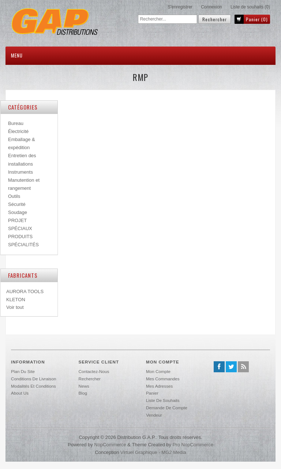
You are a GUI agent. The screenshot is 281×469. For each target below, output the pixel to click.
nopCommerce (110, 444)
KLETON (15, 299)
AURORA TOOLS (25, 291)
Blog (83, 393)
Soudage (17, 212)
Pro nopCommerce (193, 444)
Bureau (15, 123)
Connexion (211, 7)
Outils (14, 196)
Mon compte (158, 371)
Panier (152, 393)
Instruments (20, 172)
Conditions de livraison (33, 378)
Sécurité (17, 204)
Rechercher (90, 378)
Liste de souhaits (163, 400)
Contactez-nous (94, 371)
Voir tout (15, 307)
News (84, 386)
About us (20, 393)
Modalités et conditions (33, 386)
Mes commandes (163, 378)
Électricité (18, 131)
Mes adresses (159, 386)
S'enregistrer (180, 7)
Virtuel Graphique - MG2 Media (153, 452)
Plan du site (23, 371)
